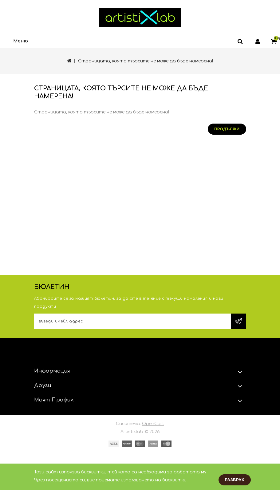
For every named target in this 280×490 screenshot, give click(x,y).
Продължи (227, 129)
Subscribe (238, 321)
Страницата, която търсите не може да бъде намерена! (145, 61)
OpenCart (153, 423)
